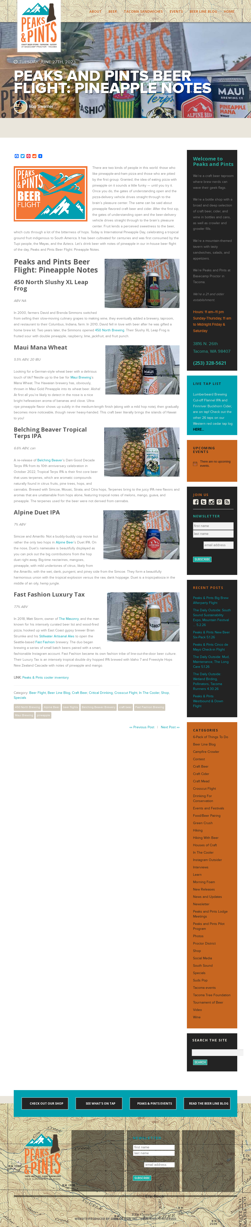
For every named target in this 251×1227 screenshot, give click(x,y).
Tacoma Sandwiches (143, 11)
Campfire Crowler (206, 752)
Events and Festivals (208, 808)
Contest (199, 759)
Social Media (202, 958)
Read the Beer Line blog (208, 1103)
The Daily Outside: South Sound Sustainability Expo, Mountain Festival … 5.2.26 (212, 617)
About (95, 11)
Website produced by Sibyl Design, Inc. (107, 1219)
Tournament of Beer (208, 1002)
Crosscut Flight (125, 693)
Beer (113, 11)
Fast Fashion (45, 642)
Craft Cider (201, 774)
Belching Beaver (49, 460)
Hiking (198, 830)
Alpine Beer (65, 542)
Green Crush (203, 823)
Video (197, 1010)
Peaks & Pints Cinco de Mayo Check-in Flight (210, 647)
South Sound (203, 966)
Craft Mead (201, 781)
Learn (197, 875)
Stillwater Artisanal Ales (56, 636)
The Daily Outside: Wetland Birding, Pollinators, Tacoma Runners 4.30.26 (207, 681)
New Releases (204, 889)
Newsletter (201, 904)
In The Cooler (149, 693)
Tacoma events (204, 988)
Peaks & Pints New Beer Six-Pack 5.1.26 (211, 634)
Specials (20, 698)
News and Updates (207, 897)
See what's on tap (100, 1103)
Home (229, 11)
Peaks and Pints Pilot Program (208, 926)
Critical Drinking (101, 693)
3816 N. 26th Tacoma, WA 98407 (211, 347)
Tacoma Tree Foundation (212, 995)
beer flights (70, 707)
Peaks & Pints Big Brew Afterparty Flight (210, 600)
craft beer (125, 707)
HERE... (198, 429)
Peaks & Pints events (154, 1103)
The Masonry (69, 619)
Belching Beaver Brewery (98, 707)
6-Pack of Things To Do (210, 737)
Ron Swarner (41, 106)
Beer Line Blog (203, 11)
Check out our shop (46, 1103)
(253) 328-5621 (209, 363)
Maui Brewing (80, 377)
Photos (198, 936)
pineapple (43, 715)
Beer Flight (37, 693)
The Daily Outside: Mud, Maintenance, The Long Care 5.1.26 (211, 662)
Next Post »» (170, 727)
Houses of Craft (205, 845)
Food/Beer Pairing (207, 816)
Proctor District (204, 943)
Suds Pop (200, 980)
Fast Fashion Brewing (149, 707)
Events (176, 11)
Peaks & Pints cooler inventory (45, 677)
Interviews (201, 867)
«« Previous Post (141, 727)
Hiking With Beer (206, 838)
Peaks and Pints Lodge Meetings (210, 914)
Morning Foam (204, 882)
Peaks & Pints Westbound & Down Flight (208, 701)
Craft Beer (79, 693)
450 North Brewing (109, 330)
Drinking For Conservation (203, 798)
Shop (165, 693)
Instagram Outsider (207, 860)
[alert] (212, 464)
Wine (197, 1017)
